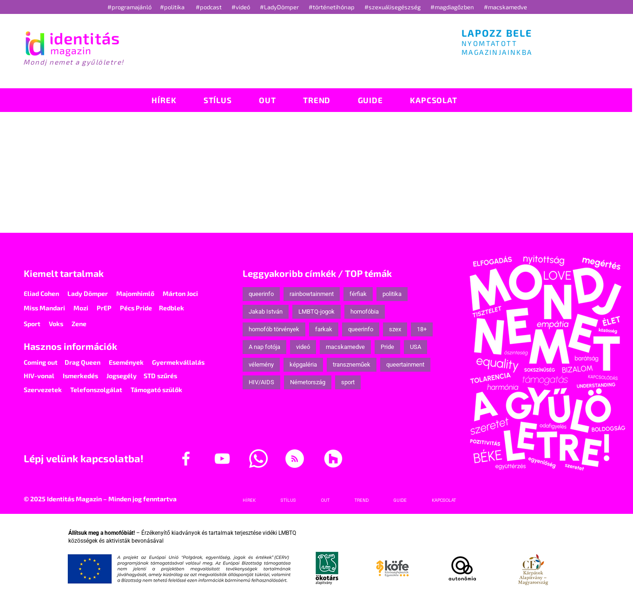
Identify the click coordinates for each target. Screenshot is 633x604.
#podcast (209, 7)
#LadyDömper (280, 7)
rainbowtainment (312, 293)
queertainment (405, 364)
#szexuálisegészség (393, 7)
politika (392, 293)
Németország (307, 382)
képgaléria (303, 364)
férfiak (358, 293)
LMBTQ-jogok (316, 311)
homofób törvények (274, 329)
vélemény (261, 364)
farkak (323, 329)
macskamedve (345, 346)
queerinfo (261, 293)
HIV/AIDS (261, 382)
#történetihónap (333, 7)
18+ (422, 329)
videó (303, 346)
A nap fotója (264, 346)
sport (348, 382)
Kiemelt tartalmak (64, 273)
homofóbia (364, 311)
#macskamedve (505, 7)
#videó (241, 7)
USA (415, 346)
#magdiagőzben (452, 7)
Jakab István (266, 311)
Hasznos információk (70, 346)
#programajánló (131, 7)
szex (395, 329)
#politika (173, 7)
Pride (387, 346)
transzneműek (351, 364)
